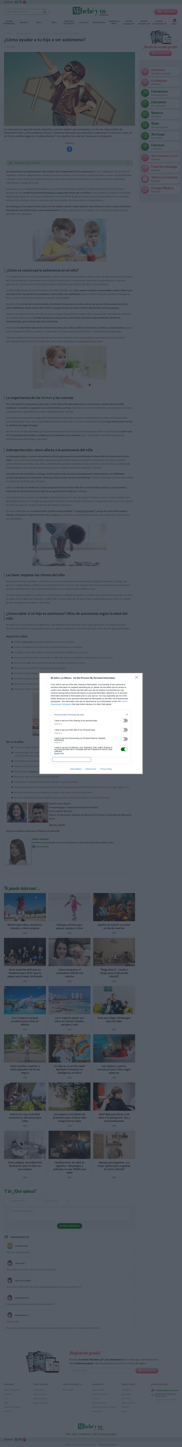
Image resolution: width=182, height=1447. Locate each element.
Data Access (91, 769)
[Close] (137, 678)
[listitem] (91, 714)
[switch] (124, 720)
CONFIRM (72, 759)
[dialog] (91, 723)
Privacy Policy (106, 769)
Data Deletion (75, 769)
